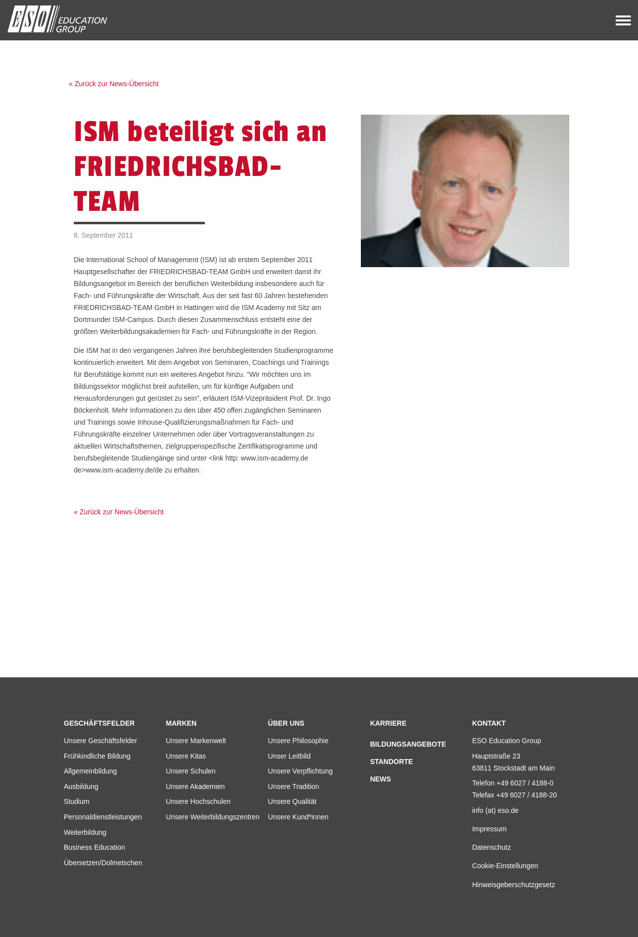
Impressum (489, 829)
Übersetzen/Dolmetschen (103, 863)
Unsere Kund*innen (298, 817)
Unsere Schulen (191, 771)
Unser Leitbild (289, 756)
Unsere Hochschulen (198, 801)
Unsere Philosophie (298, 741)
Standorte (391, 762)
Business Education (94, 847)
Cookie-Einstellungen (505, 866)
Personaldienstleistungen (103, 817)
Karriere (388, 723)
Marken (181, 723)
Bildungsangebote (408, 744)
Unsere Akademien (195, 786)
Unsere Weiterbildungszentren (213, 817)
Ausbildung (81, 786)
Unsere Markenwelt (196, 741)
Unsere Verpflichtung (300, 771)
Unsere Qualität (292, 801)
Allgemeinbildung (90, 771)
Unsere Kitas (186, 756)
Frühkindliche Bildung (97, 756)
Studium (76, 801)
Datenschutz (491, 847)
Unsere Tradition (293, 786)
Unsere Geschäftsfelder (100, 741)
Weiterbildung (85, 832)
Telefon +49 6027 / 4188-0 (512, 783)
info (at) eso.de (495, 810)
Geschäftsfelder (99, 723)
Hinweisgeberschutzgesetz (513, 885)
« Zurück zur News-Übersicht (114, 84)
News (380, 779)
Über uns (286, 723)
